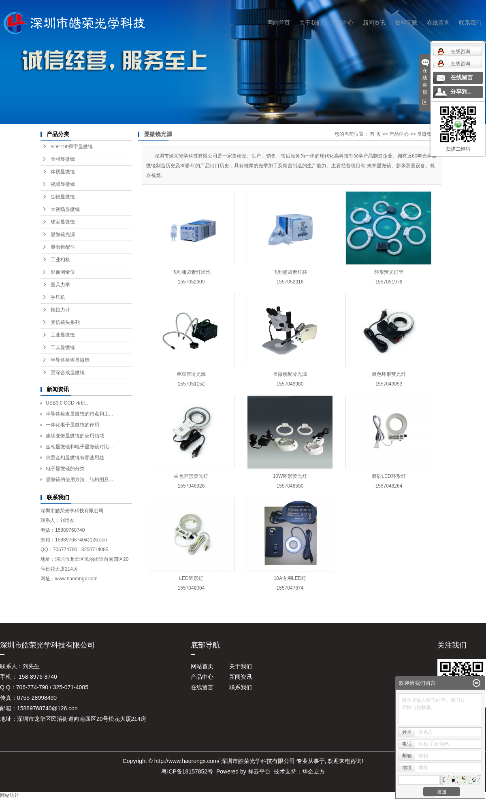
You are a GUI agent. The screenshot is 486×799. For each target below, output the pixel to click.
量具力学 (60, 285)
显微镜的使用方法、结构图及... (79, 479)
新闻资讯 (374, 22)
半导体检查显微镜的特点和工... (79, 414)
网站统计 (9, 795)
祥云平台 (259, 771)
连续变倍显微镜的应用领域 (75, 436)
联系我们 (470, 22)
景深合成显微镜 (68, 372)
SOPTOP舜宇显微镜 (72, 146)
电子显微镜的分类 (65, 468)
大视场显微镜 (65, 209)
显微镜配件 (63, 247)
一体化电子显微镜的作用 (72, 425)
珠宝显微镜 (63, 222)
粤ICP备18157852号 (187, 771)
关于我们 (310, 22)
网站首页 (278, 22)
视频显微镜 (63, 184)
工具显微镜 (63, 347)
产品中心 (342, 22)
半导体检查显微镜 (70, 360)
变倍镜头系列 (65, 322)
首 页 (375, 134)
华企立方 (313, 771)
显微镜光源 (63, 234)
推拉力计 (60, 310)
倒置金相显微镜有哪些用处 (75, 457)
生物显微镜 (63, 197)
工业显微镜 (63, 335)
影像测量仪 (63, 272)
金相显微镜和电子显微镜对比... (79, 447)
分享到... (461, 92)
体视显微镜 (63, 172)
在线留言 (438, 22)
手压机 (58, 297)
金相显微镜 (63, 159)
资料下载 (406, 22)
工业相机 (60, 259)
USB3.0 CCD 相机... (68, 403)
